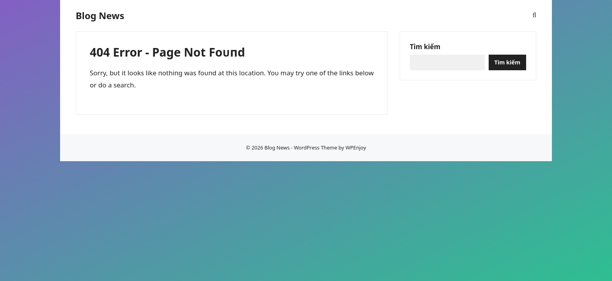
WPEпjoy (355, 147)
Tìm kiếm (425, 46)
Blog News (100, 15)
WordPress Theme (315, 147)
